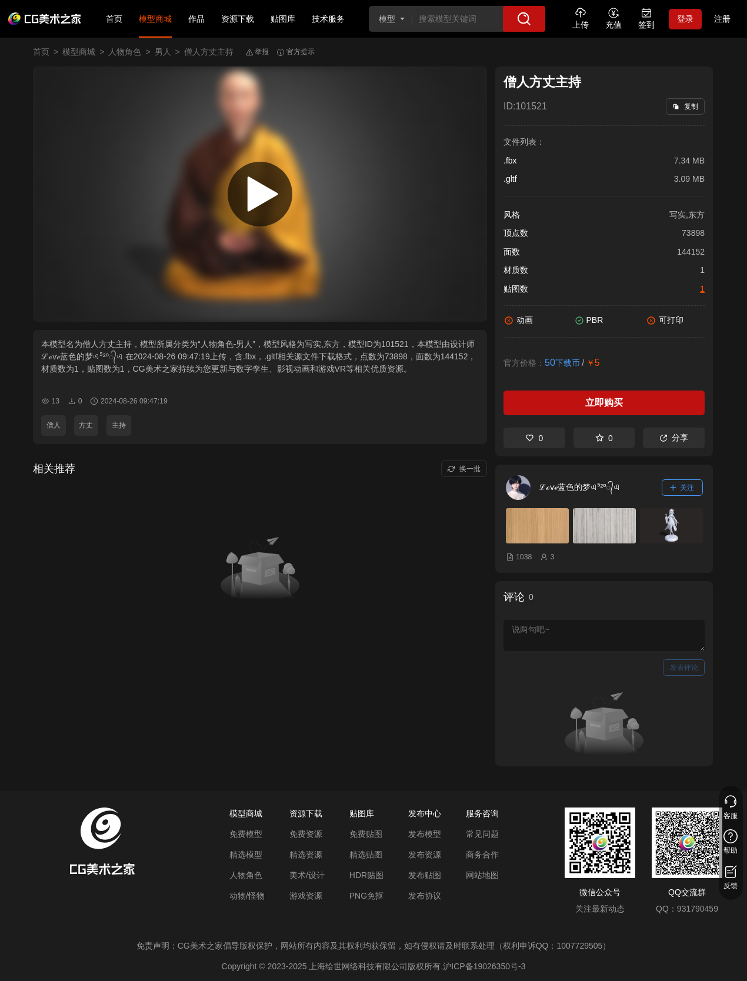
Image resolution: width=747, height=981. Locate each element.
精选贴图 (365, 854)
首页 (114, 19)
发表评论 (684, 667)
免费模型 (245, 834)
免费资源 (305, 834)
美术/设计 (307, 875)
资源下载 (237, 19)
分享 (673, 437)
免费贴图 (365, 834)
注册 (722, 19)
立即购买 (604, 403)
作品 (196, 19)
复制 (685, 106)
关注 (682, 487)
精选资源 (305, 854)
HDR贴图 (366, 875)
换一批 (464, 469)
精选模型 (245, 854)
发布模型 (424, 834)
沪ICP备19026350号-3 (484, 966)
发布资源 (424, 854)
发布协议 (424, 895)
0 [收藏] (604, 438)
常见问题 (482, 834)
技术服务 (328, 19)
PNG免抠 (366, 895)
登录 (685, 19)
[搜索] (524, 19)
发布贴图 (424, 875)
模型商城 (155, 19)
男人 (163, 51)
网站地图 (482, 875)
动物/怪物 (247, 895)
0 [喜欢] (534, 438)
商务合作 (482, 854)
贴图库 (283, 19)
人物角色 (124, 51)
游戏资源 (305, 895)
